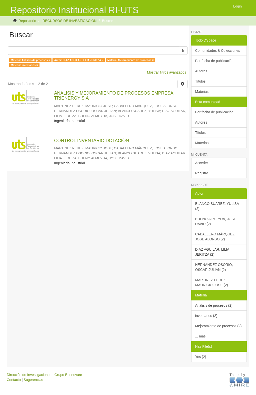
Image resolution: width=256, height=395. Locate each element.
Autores (201, 71)
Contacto (14, 380)
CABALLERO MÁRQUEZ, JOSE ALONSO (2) (215, 236)
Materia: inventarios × (24, 65)
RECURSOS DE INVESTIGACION (69, 21)
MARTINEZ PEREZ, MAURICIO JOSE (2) (211, 282)
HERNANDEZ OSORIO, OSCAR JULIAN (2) (214, 267)
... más (200, 336)
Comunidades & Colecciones (217, 51)
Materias (202, 92)
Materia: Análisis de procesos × (30, 60)
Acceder (201, 163)
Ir (183, 51)
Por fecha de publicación (214, 61)
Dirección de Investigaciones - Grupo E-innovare (44, 375)
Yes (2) (200, 357)
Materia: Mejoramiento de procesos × (130, 60)
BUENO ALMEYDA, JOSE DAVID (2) (215, 221)
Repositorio (27, 21)
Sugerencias (33, 380)
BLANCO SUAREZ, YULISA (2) (217, 206)
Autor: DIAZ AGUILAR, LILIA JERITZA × (78, 60)
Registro (201, 173)
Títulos (200, 81)
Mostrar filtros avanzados (166, 72)
